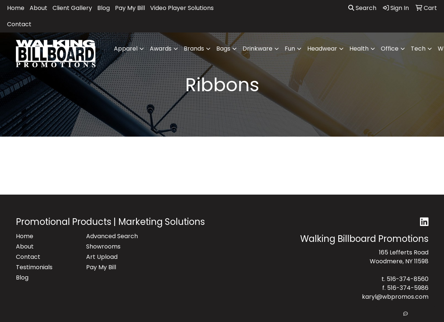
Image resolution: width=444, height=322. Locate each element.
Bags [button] (223, 48)
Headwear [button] (322, 48)
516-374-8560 (407, 279)
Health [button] (359, 48)
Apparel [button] (126, 48)
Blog (103, 8)
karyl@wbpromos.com (395, 296)
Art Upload (102, 257)
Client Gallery (72, 8)
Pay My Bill (130, 8)
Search (362, 8)
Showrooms (103, 246)
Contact (19, 24)
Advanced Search (112, 236)
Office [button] (390, 48)
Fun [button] (290, 48)
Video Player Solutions (182, 8)
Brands (194, 48)
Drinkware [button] (257, 48)
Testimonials (34, 267)
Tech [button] (418, 48)
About (38, 8)
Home (15, 8)
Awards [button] (161, 48)
